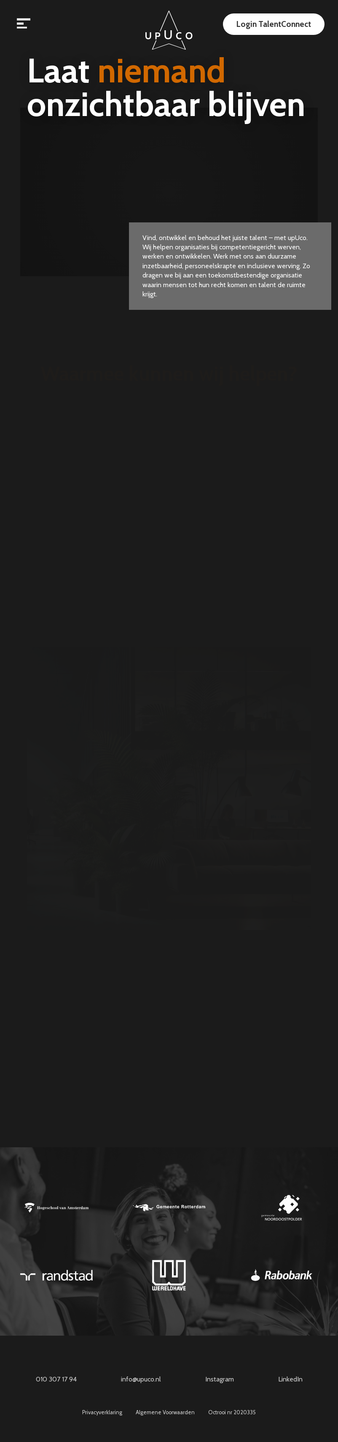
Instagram (219, 1379)
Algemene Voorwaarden (165, 1413)
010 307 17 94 (56, 1379)
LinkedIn (290, 1379)
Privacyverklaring (102, 1413)
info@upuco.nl (141, 1379)
